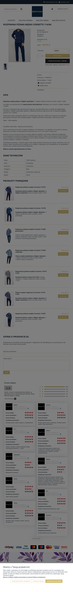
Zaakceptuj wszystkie (54, 581)
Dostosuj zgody (38, 581)
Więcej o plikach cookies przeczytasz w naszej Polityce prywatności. (24, 577)
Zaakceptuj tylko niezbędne (21, 581)
